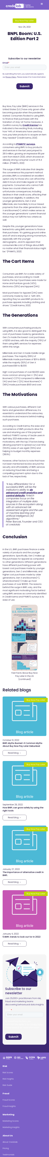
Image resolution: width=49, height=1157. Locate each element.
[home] (20, 5)
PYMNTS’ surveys (25, 144)
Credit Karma (30, 125)
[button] (42, 5)
